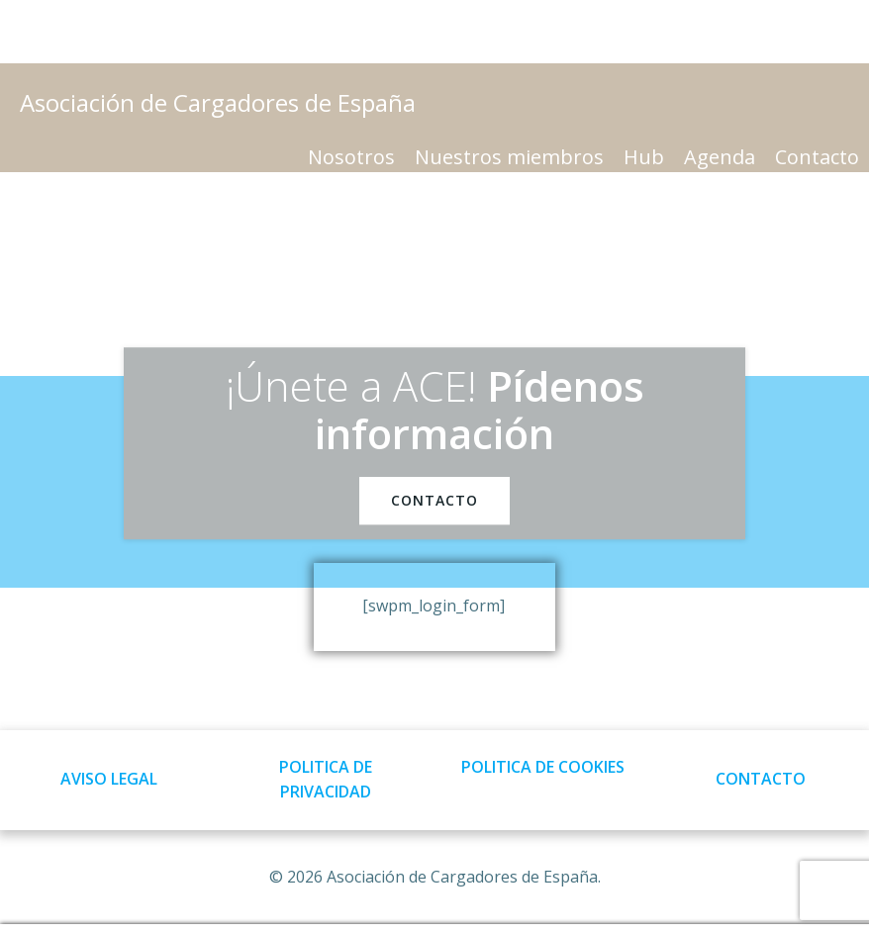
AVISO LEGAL (108, 779)
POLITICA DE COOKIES (543, 767)
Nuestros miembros (509, 156)
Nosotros (351, 156)
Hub (644, 156)
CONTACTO (761, 779)
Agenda (719, 156)
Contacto (817, 156)
